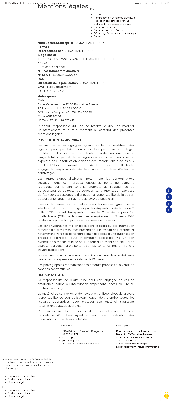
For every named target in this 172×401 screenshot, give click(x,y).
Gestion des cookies (19, 379)
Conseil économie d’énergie (109, 30)
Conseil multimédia (104, 27)
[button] (86, 387)
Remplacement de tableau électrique (114, 17)
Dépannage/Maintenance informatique (115, 33)
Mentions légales (17, 382)
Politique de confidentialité (22, 376)
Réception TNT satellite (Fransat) (111, 20)
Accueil (98, 14)
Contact (98, 36)
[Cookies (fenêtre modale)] (166, 395)
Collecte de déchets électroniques (112, 24)
